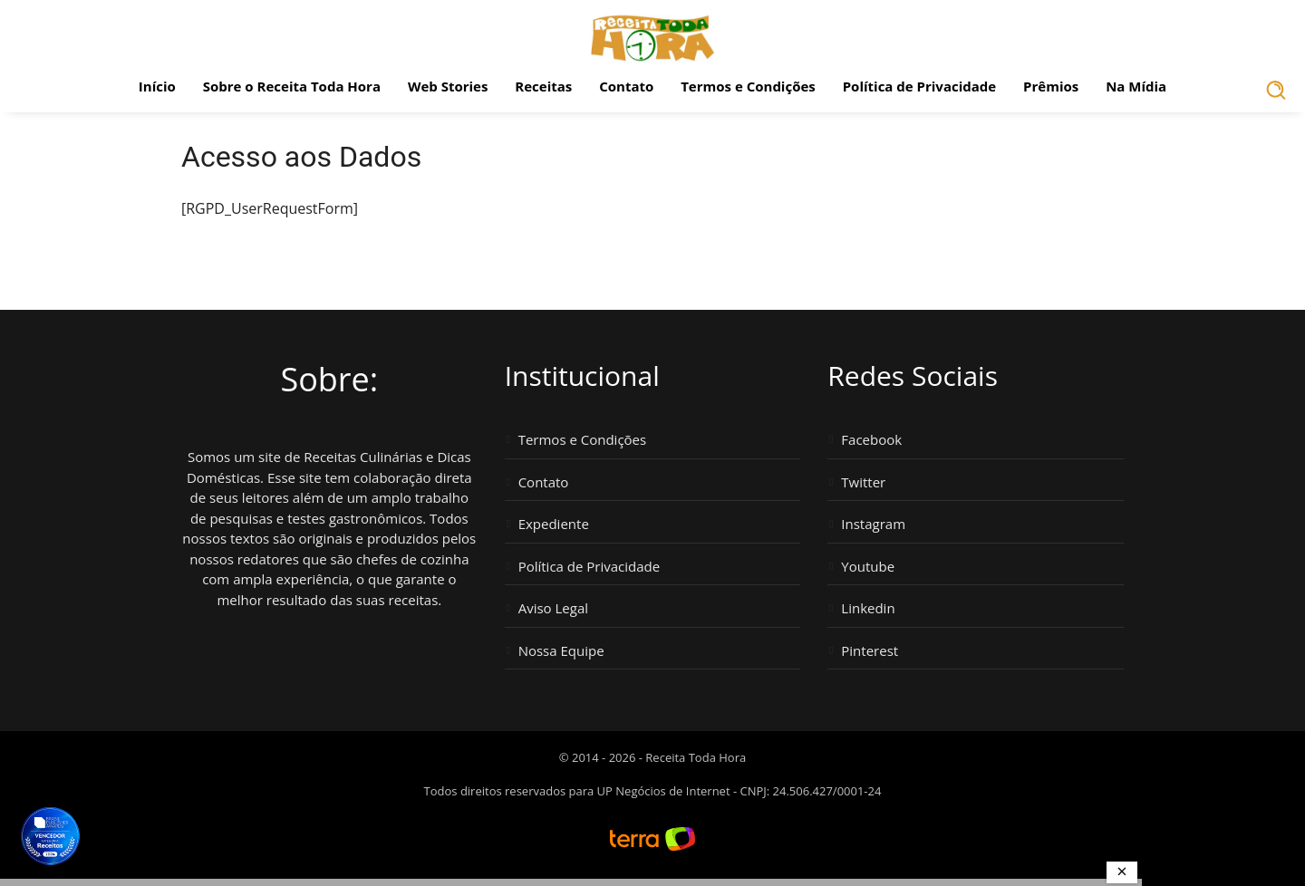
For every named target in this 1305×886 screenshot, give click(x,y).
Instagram (873, 524)
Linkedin (867, 608)
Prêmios (1050, 86)
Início (157, 86)
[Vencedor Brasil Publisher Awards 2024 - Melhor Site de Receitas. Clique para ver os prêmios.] (50, 836)
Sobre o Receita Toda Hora (292, 86)
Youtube (867, 566)
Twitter (863, 482)
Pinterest (869, 651)
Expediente (553, 524)
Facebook (871, 439)
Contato (626, 86)
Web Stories (448, 86)
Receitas (543, 86)
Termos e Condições (748, 86)
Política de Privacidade (919, 86)
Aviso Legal (553, 608)
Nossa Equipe (561, 651)
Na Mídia (1136, 86)
